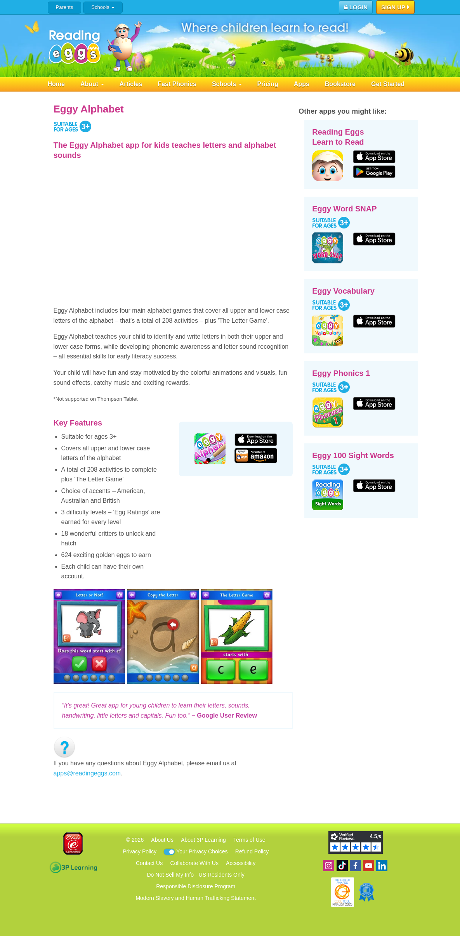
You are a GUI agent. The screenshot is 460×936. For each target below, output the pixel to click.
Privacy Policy (139, 851)
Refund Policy (252, 851)
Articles (131, 84)
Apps (301, 84)
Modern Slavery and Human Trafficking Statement (195, 898)
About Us (162, 840)
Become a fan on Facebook (355, 865)
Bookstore (340, 84)
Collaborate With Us (194, 863)
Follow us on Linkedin (381, 865)
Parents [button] (64, 7)
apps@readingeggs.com (87, 773)
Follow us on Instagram (328, 865)
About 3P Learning (203, 840)
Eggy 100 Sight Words (353, 455)
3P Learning (73, 867)
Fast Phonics (177, 84)
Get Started (387, 84)
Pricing (267, 84)
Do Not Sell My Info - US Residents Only (196, 875)
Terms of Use (249, 840)
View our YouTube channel (368, 865)
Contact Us (149, 863)
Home (56, 84)
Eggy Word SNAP (344, 208)
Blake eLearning (73, 843)
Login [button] (356, 7)
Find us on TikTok (342, 865)
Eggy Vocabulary (343, 291)
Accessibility (240, 863)
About (92, 84)
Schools (102, 7)
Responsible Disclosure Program (195, 886)
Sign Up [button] (395, 7)
